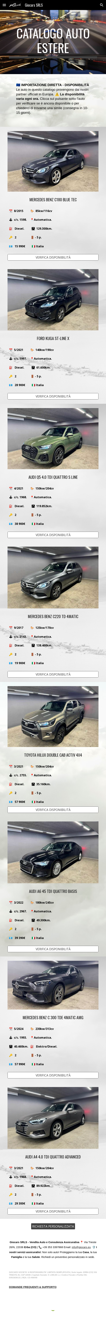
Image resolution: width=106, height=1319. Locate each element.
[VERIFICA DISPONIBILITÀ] (53, 257)
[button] (4, 5)
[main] (53, 42)
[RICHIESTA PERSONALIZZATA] (53, 1226)
